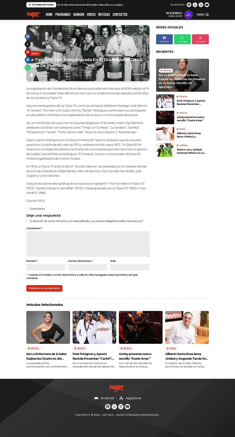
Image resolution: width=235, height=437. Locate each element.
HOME (49, 14)
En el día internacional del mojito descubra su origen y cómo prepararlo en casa (106, 4)
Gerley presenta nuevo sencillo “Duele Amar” (191, 119)
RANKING (78, 14)
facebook (164, 39)
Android (104, 398)
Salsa (35, 53)
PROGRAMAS (63, 14)
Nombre (32, 260)
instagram (200, 39)
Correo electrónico (80, 260)
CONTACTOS (120, 14)
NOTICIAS (104, 14)
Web (113, 260)
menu (203, 14)
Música (167, 70)
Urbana (183, 145)
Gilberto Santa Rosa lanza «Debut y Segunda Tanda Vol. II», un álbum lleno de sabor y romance (191, 135)
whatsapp (182, 39)
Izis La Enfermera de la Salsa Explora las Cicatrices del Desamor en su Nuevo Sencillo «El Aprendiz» (48, 356)
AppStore (130, 398)
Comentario (34, 228)
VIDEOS (91, 14)
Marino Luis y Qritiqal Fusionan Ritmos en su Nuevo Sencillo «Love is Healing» (191, 151)
